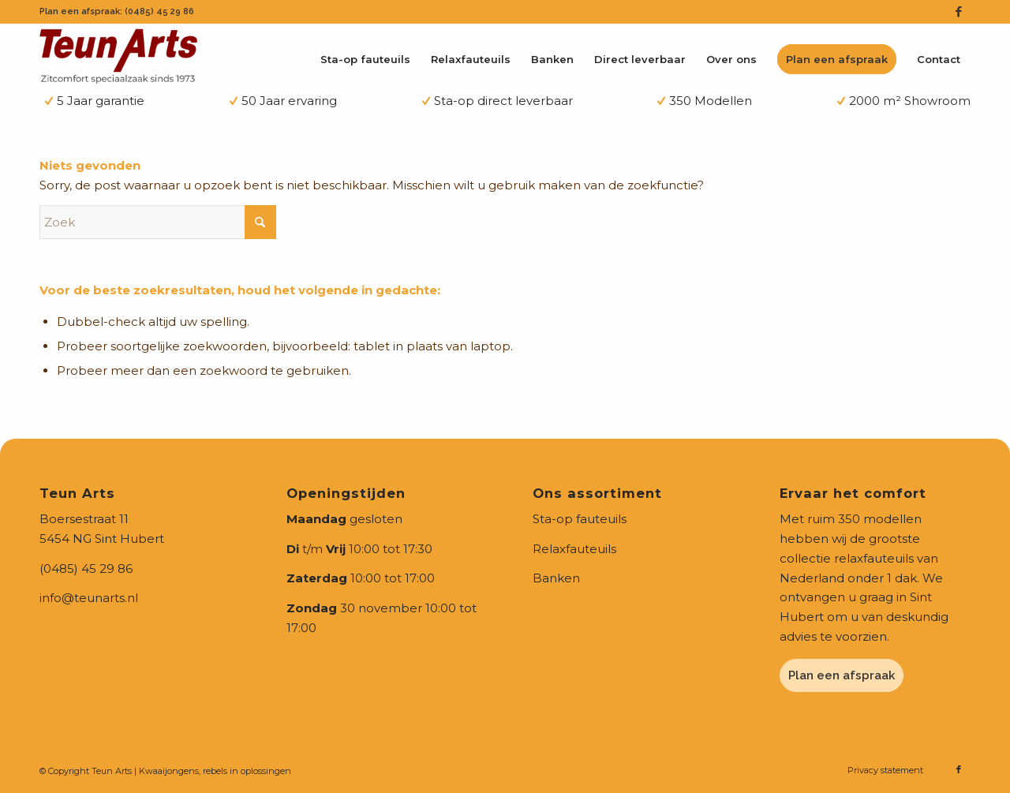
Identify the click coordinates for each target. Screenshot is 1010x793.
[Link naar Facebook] (959, 12)
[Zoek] (157, 222)
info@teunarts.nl (88, 597)
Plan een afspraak (841, 675)
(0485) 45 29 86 (86, 568)
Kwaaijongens (169, 770)
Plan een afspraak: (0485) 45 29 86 (116, 11)
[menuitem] (365, 59)
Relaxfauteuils (574, 548)
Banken (556, 577)
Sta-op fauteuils (580, 518)
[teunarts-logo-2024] (118, 55)
